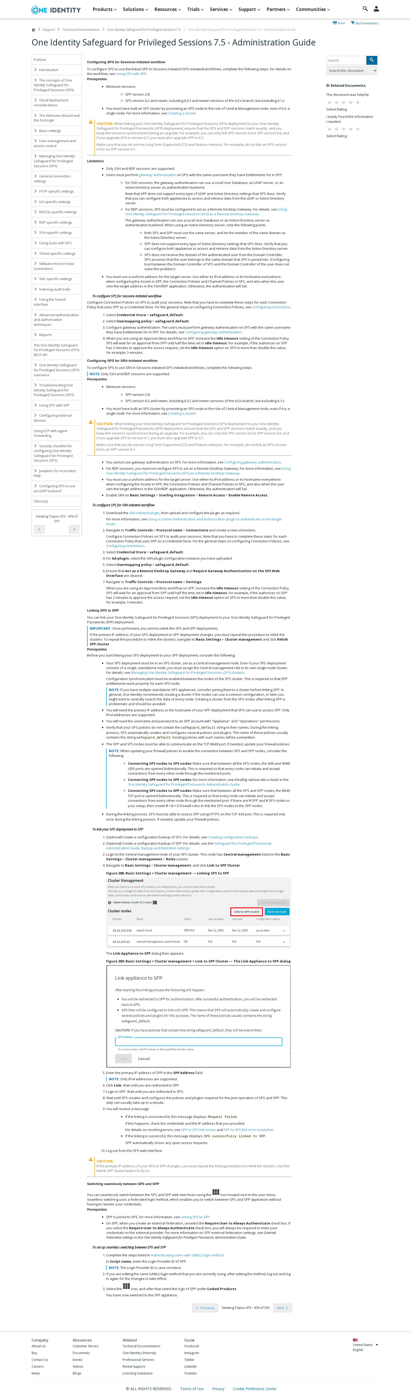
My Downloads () (367, 22)
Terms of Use (192, 1388)
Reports (43, 334)
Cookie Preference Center (255, 1388)
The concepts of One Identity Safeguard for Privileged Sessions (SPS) (54, 85)
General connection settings (52, 178)
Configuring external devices (53, 418)
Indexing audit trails (52, 289)
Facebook (191, 1346)
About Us (38, 1346)
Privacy (218, 1388)
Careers (37, 1366)
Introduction (46, 69)
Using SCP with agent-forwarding (51, 433)
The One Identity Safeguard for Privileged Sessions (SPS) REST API (56, 350)
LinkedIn (190, 1366)
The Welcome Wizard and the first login (57, 118)
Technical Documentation (81, 29)
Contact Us (40, 1359)
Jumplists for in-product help (55, 473)
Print (341, 22)
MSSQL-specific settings (55, 212)
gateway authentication (157, 174)
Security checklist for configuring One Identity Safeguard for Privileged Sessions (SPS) (53, 453)
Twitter (189, 1359)
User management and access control (55, 143)
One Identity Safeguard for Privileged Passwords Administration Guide (184, 784)
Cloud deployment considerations (51, 102)
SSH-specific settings (53, 232)
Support (49, 29)
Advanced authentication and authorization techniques (56, 319)
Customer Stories (85, 1346)
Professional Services (138, 1359)
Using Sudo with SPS (53, 243)
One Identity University (139, 1353)
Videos (78, 1366)
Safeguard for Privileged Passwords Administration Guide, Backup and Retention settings (189, 845)
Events (77, 1359)
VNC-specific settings (53, 278)
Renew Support (134, 1366)
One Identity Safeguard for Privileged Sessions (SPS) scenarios (56, 370)
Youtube (190, 1373)
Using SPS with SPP (52, 405)
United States (365, 1345)
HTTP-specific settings (54, 191)
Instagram (191, 1353)
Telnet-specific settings (55, 253)
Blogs (77, 1373)
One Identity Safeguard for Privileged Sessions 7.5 (144, 29)
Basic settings (47, 130)
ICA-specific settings (52, 201)
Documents (81, 1353)
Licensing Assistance (138, 1373)
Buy (34, 1353)
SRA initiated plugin (144, 512)
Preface (40, 59)
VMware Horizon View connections (54, 266)
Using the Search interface (50, 302)
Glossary (41, 501)
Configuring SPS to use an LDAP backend (54, 488)
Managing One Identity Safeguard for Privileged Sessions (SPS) (54, 161)
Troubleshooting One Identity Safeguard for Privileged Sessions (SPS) (54, 390)
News (36, 1373)
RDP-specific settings (53, 222)
